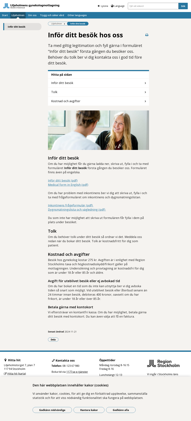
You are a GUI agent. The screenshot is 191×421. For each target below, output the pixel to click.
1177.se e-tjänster (77, 372)
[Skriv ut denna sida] (147, 35)
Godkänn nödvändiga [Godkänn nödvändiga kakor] (52, 410)
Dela (54, 339)
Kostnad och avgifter (65, 101)
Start (5, 15)
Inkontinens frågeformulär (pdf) (70, 205)
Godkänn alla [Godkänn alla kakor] (121, 410)
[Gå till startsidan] (31, 5)
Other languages (77, 15)
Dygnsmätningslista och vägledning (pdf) (77, 209)
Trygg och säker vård (52, 15)
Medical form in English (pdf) (68, 185)
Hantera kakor (89, 410)
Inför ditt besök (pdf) (62, 180)
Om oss (32, 15)
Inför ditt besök (16, 26)
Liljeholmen (18, 15)
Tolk (54, 92)
